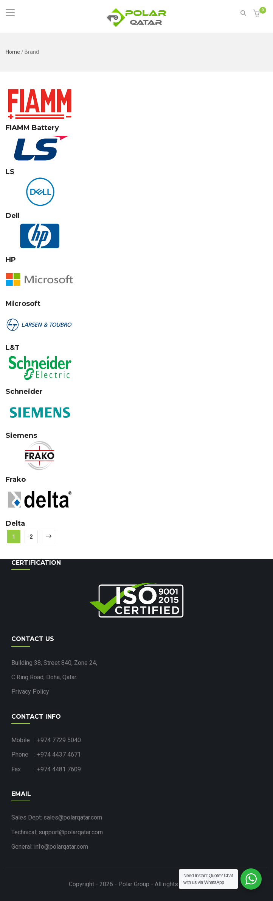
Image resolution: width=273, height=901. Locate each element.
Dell (13, 216)
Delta (15, 523)
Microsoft (23, 303)
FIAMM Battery (32, 128)
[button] (257, 14)
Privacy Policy (30, 691)
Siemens (21, 435)
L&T (13, 347)
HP (11, 259)
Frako (16, 479)
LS (10, 172)
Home (13, 52)
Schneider (24, 391)
